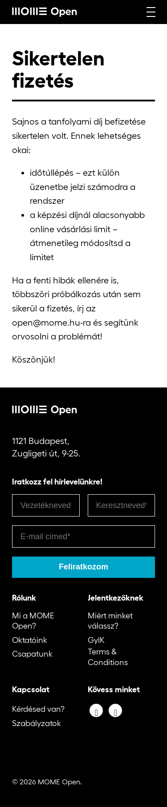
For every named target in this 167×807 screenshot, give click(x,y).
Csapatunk (32, 654)
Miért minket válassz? (110, 620)
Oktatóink (29, 640)
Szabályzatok (36, 723)
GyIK (96, 640)
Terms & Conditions (108, 656)
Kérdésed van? (38, 709)
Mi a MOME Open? (33, 620)
